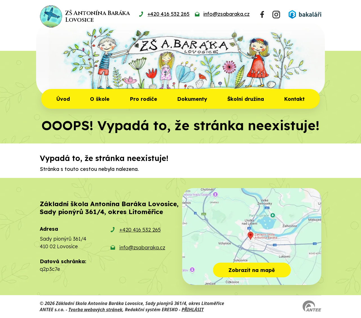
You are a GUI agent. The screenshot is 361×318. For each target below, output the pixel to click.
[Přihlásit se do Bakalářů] (305, 14)
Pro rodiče (143, 99)
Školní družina (245, 99)
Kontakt (294, 99)
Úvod (63, 99)
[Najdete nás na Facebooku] (262, 14)
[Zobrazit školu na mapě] (251, 236)
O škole (99, 99)
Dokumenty (192, 99)
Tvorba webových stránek (95, 309)
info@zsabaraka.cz (142, 247)
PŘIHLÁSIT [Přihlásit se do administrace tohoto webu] (193, 309)
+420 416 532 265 (140, 229)
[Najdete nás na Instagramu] (276, 14)
